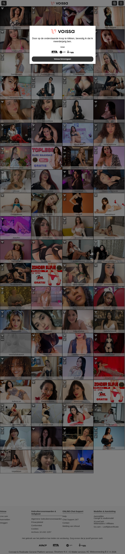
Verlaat (62, 47)
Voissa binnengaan (62, 59)
